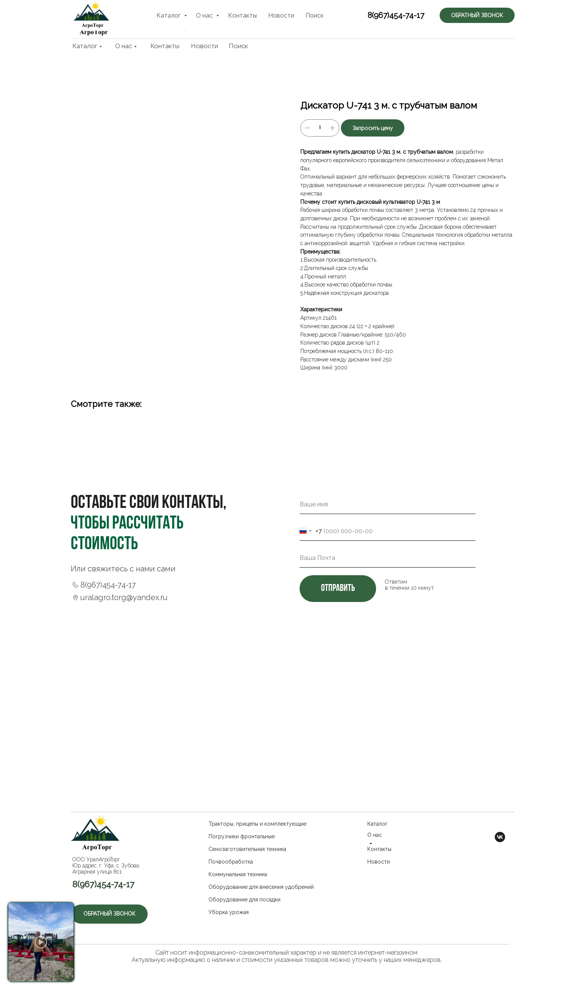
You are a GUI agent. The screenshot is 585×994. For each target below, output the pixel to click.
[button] (480, 18)
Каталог (84, 46)
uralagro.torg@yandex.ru (124, 597)
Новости (204, 46)
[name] (388, 504)
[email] (388, 558)
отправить (338, 588)
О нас (123, 46)
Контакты (164, 46)
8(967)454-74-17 (388, 20)
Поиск (238, 46)
